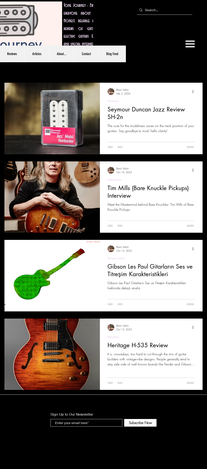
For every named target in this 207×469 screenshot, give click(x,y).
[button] (190, 44)
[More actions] (194, 91)
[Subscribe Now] (140, 423)
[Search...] (164, 10)
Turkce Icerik (116, 258)
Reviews (113, 101)
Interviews (114, 179)
